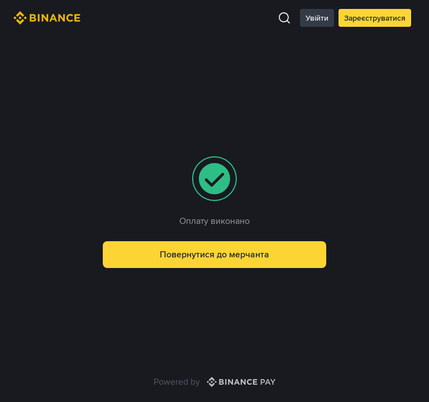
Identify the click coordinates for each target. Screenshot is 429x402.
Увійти (317, 18)
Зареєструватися (375, 18)
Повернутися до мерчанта (214, 254)
